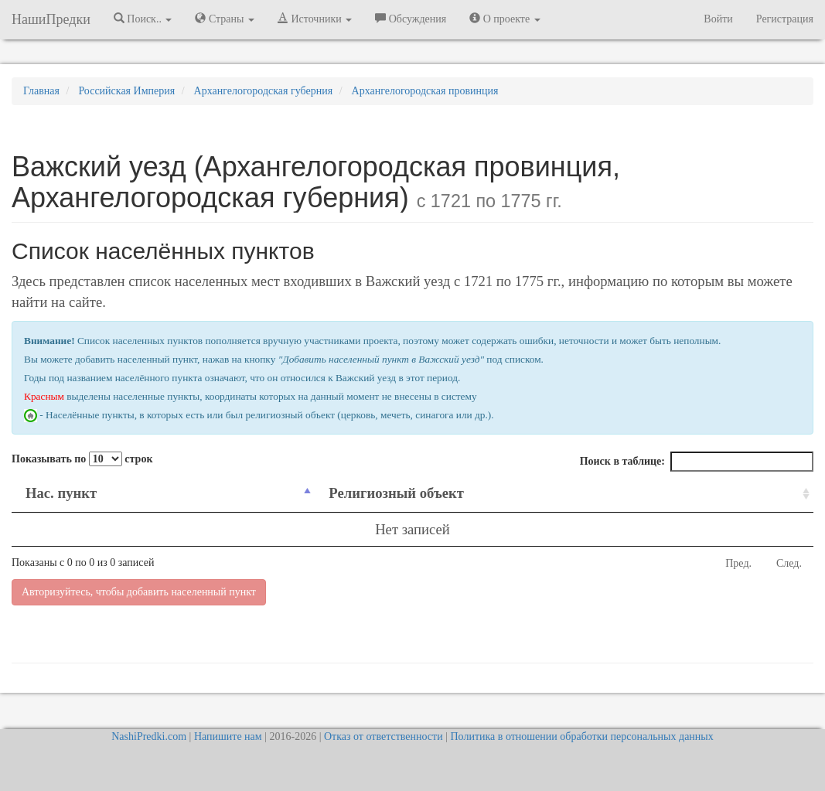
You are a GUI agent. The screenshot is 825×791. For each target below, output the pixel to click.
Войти (718, 19)
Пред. (738, 563)
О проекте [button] (504, 18)
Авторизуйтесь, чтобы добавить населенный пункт (139, 592)
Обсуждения (410, 18)
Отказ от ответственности (383, 736)
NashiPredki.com (148, 736)
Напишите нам (228, 736)
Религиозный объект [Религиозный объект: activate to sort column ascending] (396, 493)
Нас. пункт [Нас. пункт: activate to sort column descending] (61, 493)
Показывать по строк (82, 459)
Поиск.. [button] (143, 18)
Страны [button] (224, 18)
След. (789, 563)
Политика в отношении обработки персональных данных (581, 736)
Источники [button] (315, 18)
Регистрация (784, 19)
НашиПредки (51, 19)
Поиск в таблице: (696, 462)
